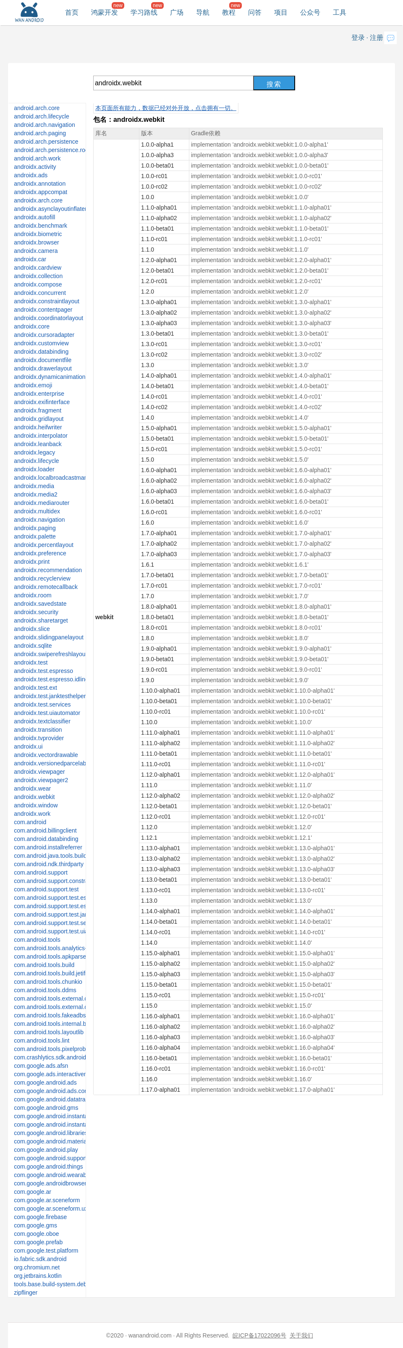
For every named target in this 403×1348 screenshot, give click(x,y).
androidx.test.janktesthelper (50, 696)
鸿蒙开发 (104, 12)
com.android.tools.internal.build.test (60, 1023)
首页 (72, 12)
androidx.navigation (39, 519)
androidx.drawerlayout (43, 368)
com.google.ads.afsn (41, 1065)
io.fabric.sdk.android (40, 1259)
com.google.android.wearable (52, 1175)
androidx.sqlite (33, 645)
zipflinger (25, 1292)
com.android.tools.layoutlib (49, 1032)
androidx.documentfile (42, 360)
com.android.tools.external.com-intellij (63, 998)
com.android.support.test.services (58, 923)
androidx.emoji (33, 385)
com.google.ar (32, 1191)
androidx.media (34, 486)
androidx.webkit (34, 797)
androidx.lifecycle (36, 460)
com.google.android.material (51, 1141)
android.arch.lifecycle (41, 116)
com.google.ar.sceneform (47, 1200)
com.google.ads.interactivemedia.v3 (60, 1074)
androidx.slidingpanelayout (49, 637)
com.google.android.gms (46, 1107)
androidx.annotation (39, 183)
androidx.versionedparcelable (52, 763)
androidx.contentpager (43, 309)
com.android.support (41, 872)
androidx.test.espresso (43, 670)
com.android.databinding (46, 839)
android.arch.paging (40, 133)
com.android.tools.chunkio (48, 981)
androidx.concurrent (40, 292)
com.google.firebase (40, 1217)
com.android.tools (37, 939)
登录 (358, 37)
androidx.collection (38, 276)
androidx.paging (35, 528)
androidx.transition (38, 729)
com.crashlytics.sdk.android (50, 1057)
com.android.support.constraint (54, 881)
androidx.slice (32, 628)
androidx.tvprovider (39, 738)
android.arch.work (37, 158)
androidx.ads (30, 175)
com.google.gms (35, 1225)
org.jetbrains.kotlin (38, 1275)
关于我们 (301, 1335)
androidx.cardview (37, 267)
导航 (202, 12)
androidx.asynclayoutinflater (50, 208)
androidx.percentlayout (43, 544)
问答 (255, 12)
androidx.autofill (34, 217)
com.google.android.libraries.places (60, 1133)
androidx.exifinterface (42, 402)
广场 (176, 12)
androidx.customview (41, 343)
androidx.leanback (38, 444)
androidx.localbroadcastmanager (56, 477)
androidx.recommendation (48, 570)
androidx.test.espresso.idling (51, 679)
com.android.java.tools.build (50, 855)
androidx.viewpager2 (41, 780)
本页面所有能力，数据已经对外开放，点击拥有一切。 (165, 108)
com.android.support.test (46, 889)
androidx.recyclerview (42, 578)
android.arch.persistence (46, 141)
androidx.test (30, 662)
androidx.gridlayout (38, 418)
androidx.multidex (37, 511)
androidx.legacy (34, 452)
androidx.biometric (38, 234)
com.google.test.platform (46, 1250)
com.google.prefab (38, 1242)
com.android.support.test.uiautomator (62, 931)
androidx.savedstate (40, 603)
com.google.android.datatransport (58, 1099)
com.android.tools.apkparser (51, 956)
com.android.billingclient (45, 830)
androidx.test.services (42, 704)
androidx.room (33, 595)
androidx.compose (38, 284)
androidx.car (30, 259)
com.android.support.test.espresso (59, 897)
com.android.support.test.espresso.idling (66, 906)
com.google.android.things (48, 1166)
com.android (30, 822)
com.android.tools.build (44, 965)
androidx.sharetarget (41, 620)
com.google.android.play (46, 1149)
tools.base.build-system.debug (53, 1284)
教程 (229, 12)
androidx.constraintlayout (46, 301)
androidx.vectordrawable (46, 755)
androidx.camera (36, 250)
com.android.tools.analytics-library (58, 948)
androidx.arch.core (38, 200)
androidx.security (36, 612)
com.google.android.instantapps (55, 1116)
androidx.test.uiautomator (47, 712)
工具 (339, 12)
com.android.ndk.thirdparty (49, 864)
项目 (281, 12)
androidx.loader (34, 469)
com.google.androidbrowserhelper (58, 1183)
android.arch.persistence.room (53, 150)
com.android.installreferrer (48, 847)
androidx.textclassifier (42, 721)
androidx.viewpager (39, 771)
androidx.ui (28, 746)
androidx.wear (32, 788)
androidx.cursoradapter (44, 334)
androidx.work (32, 813)
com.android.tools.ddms (45, 990)
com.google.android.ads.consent (56, 1091)
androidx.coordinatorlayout (48, 318)
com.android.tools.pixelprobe (51, 1049)
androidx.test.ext (35, 687)
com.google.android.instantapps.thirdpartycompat (78, 1124)
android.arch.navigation (44, 124)
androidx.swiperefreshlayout (50, 654)
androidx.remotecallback (46, 586)
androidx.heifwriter (38, 427)
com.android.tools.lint (41, 1040)
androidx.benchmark (40, 225)
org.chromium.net (37, 1267)
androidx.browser (36, 242)
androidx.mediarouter (41, 502)
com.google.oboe (36, 1233)
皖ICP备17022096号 (259, 1335)
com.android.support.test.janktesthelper (65, 914)
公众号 (310, 12)
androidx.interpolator (41, 435)
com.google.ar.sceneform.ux (51, 1208)
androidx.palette (35, 536)
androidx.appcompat (40, 192)
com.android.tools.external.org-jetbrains (65, 1007)
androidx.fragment (37, 410)
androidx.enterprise (39, 393)
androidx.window (36, 805)
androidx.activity (35, 166)
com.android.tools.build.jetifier (53, 973)
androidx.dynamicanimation (49, 376)
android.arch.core (37, 108)
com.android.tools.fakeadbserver (56, 1015)
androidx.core (32, 326)
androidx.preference (40, 553)
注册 (376, 37)
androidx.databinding (41, 351)
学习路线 (144, 12)
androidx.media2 (36, 494)
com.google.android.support (50, 1158)
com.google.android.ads (45, 1082)
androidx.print (32, 561)
